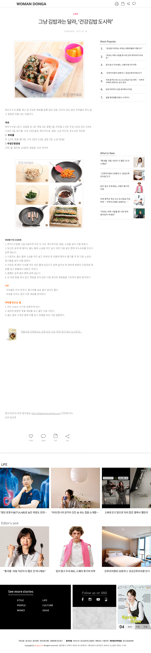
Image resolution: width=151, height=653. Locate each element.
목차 (130, 626)
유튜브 (98, 599)
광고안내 (28, 641)
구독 (138, 626)
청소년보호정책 (128, 641)
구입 (145, 626)
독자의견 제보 (44, 641)
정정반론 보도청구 (56, 641)
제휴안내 (98, 641)
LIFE (75, 13)
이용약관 (105, 641)
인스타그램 (90, 599)
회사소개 (76, 641)
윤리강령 (36, 641)
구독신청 (21, 641)
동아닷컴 (69, 641)
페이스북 (83, 599)
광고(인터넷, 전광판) (87, 641)
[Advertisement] (23, 374)
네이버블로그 (106, 599)
